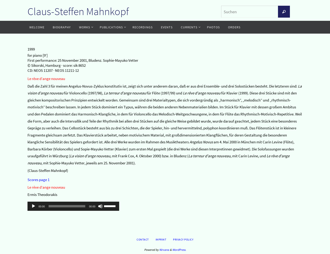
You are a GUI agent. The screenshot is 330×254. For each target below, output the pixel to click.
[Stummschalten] (100, 206)
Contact (143, 239)
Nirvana (164, 250)
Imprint (161, 239)
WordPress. (179, 250)
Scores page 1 (39, 179)
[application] (73, 206)
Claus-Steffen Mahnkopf (78, 11)
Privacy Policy (183, 239)
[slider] (67, 206)
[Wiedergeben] (33, 206)
